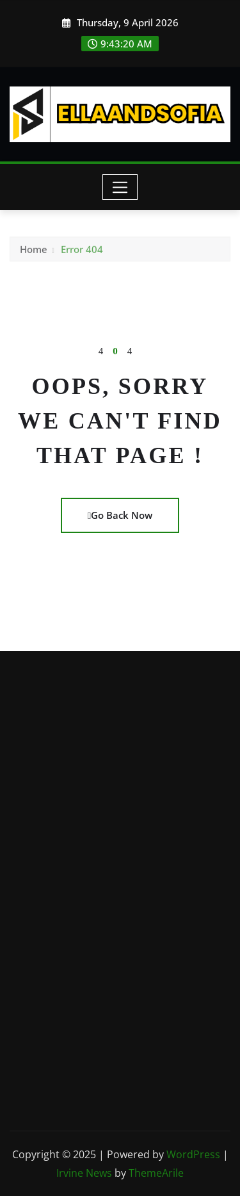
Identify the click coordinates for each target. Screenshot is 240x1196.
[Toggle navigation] (120, 187)
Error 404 (82, 252)
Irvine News (84, 1173)
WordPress (193, 1154)
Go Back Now (120, 515)
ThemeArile (156, 1173)
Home (33, 252)
